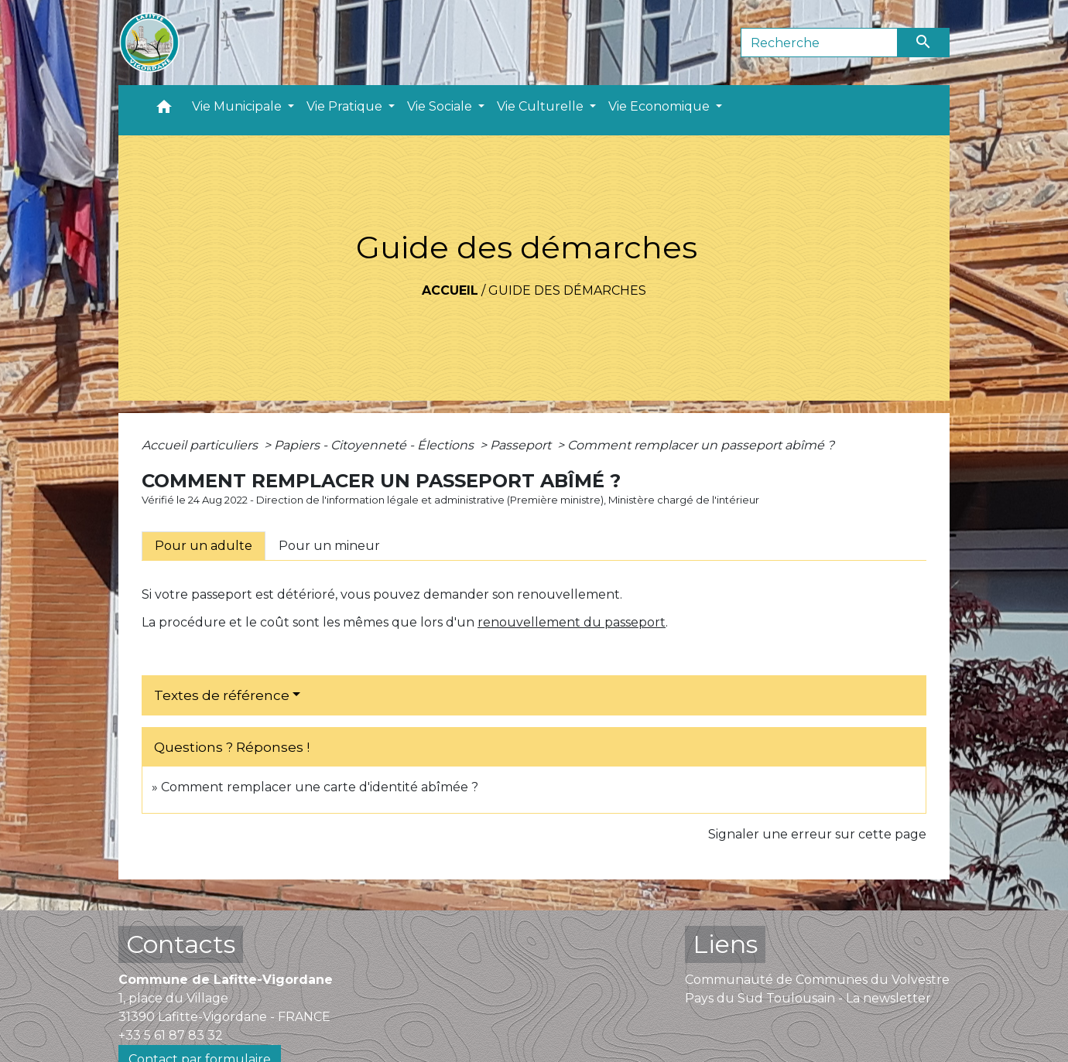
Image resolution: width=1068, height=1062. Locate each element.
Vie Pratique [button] (345, 106)
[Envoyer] (924, 42)
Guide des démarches (567, 290)
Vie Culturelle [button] (542, 106)
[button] (164, 110)
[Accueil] (149, 42)
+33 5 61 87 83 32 (170, 1035)
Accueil (450, 290)
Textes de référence (221, 695)
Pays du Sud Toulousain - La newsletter (808, 998)
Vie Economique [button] (660, 106)
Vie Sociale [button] (441, 106)
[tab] (203, 546)
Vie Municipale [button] (238, 106)
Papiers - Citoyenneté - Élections (375, 445)
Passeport (522, 445)
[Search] (819, 42)
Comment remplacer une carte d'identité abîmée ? (319, 787)
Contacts (180, 944)
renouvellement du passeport (572, 622)
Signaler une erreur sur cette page (817, 834)
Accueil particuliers (201, 445)
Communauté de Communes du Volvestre (817, 979)
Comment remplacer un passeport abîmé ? (700, 445)
